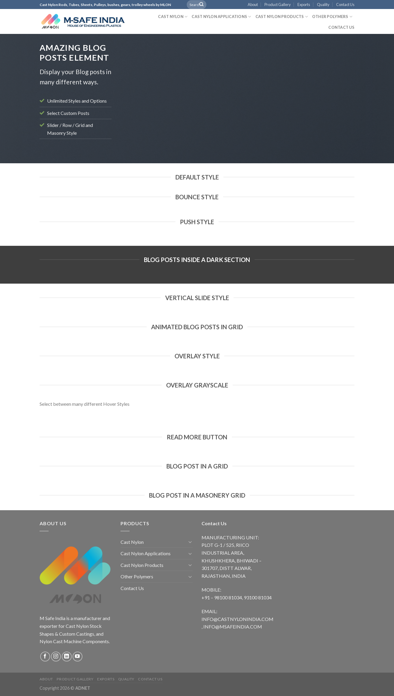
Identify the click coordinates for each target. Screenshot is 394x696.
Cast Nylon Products (281, 17)
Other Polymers (332, 17)
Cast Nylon (172, 17)
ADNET (82, 688)
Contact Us (345, 4)
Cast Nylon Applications (221, 17)
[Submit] (201, 4)
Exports (303, 4)
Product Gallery (277, 4)
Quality (323, 4)
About (253, 4)
